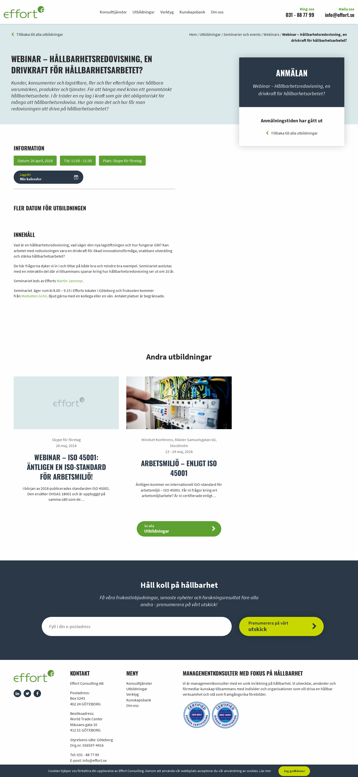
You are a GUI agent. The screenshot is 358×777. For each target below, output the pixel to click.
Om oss (217, 12)
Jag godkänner (294, 771)
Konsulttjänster (113, 12)
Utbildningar (144, 12)
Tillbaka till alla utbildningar (37, 34)
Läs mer (265, 771)
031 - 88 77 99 (300, 14)
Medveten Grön (34, 295)
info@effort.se (339, 14)
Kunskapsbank (192, 12)
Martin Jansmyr (70, 280)
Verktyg (167, 12)
